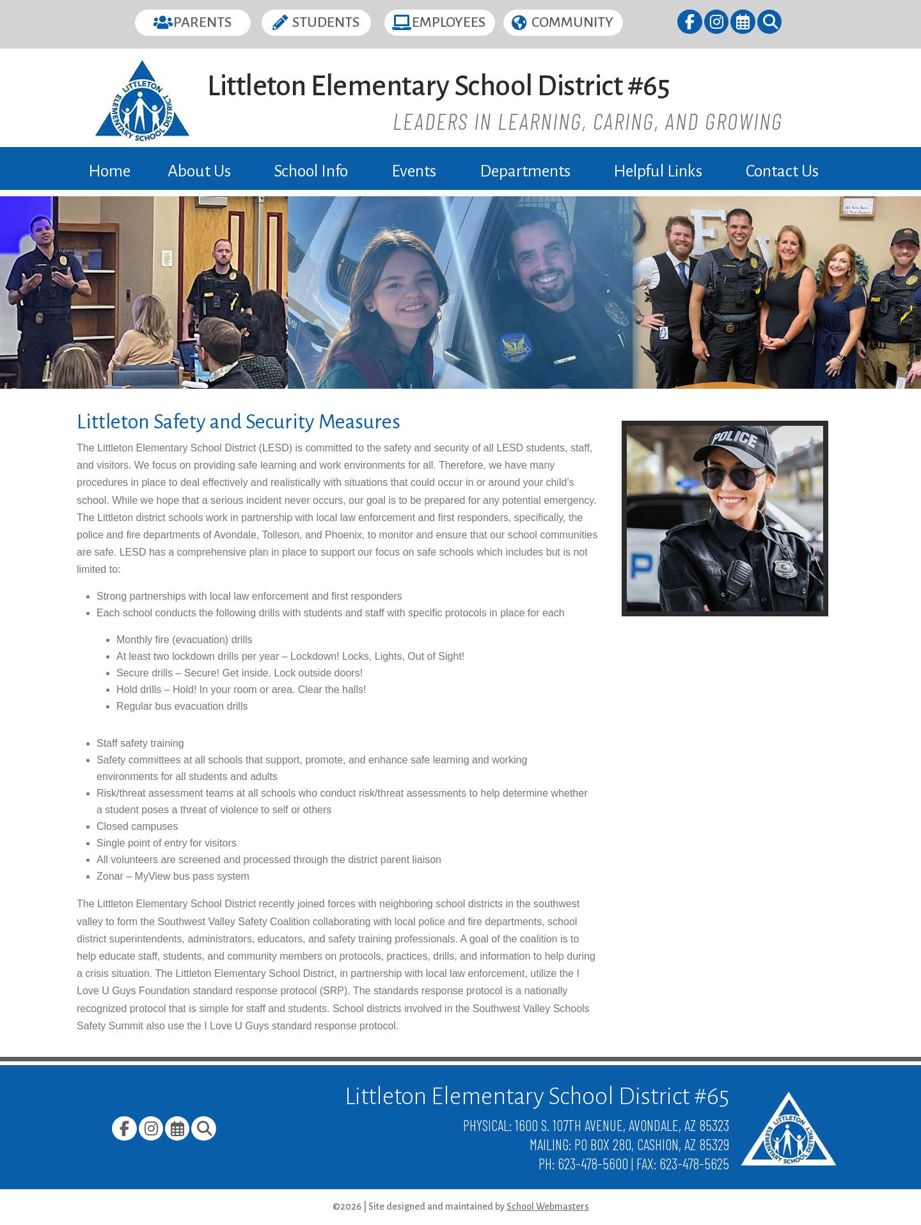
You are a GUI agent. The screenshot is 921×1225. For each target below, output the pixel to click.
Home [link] (109, 171)
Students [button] (325, 22)
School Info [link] (311, 171)
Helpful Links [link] (657, 171)
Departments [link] (525, 171)
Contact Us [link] (782, 171)
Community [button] (572, 22)
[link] (690, 24)
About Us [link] (199, 171)
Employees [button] (448, 22)
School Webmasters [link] (548, 1206)
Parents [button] (202, 22)
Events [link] (413, 171)
